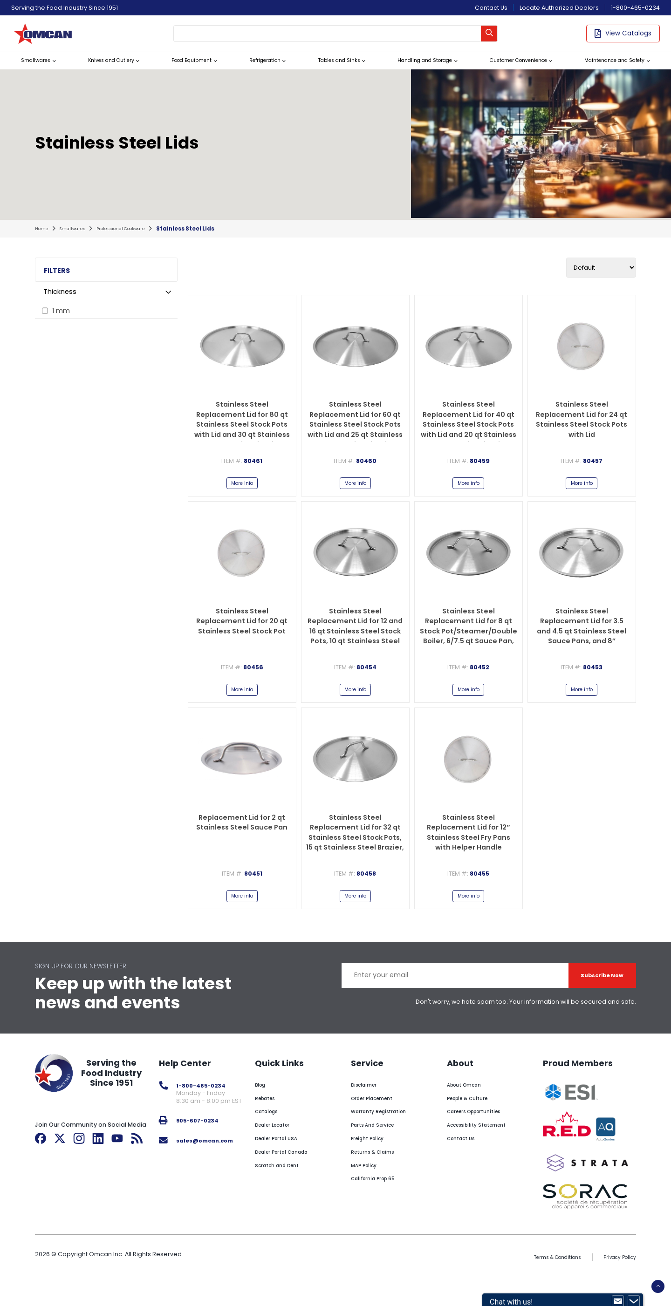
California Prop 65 (379, 1200)
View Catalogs (623, 37)
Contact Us (491, 8)
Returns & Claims (378, 1173)
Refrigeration (256, 70)
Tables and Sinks (327, 70)
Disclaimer (368, 1106)
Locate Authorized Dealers (559, 8)
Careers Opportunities (482, 1133)
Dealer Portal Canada (290, 1173)
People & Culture (473, 1119)
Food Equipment (185, 70)
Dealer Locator (279, 1146)
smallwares (78, 241)
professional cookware (137, 241)
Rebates (270, 1119)
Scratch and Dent (284, 1186)
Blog (264, 1106)
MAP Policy (368, 1186)
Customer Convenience (510, 70)
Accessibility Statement (484, 1146)
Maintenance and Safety (612, 70)
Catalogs (271, 1133)
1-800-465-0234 (635, 8)
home (43, 241)
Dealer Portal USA (283, 1159)
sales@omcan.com (210, 1161)
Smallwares (32, 70)
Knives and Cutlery (104, 70)
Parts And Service (378, 1146)
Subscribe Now (594, 996)
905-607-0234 (201, 1141)
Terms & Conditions (544, 1284)
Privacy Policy (616, 1284)
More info (242, 497)
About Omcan (469, 1106)
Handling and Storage (413, 70)
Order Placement (378, 1119)
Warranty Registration (386, 1133)
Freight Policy (372, 1159)
